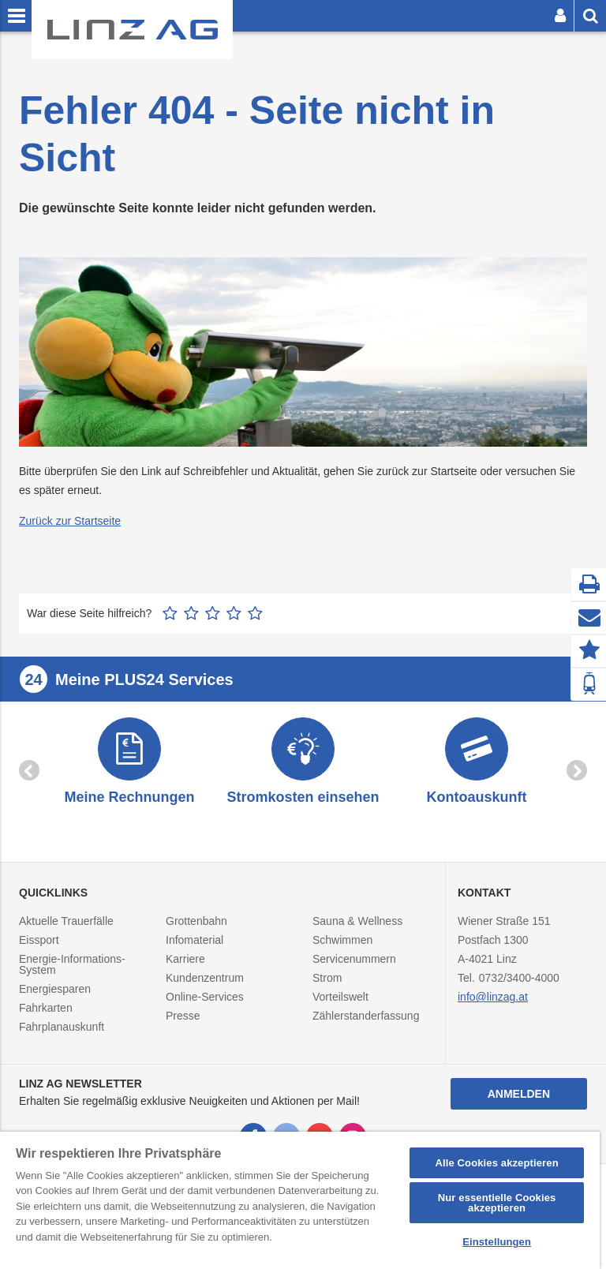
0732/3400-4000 (519, 977)
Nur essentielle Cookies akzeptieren (497, 1203)
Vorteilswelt (340, 996)
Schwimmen (342, 940)
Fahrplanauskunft (61, 1026)
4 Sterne (234, 613)
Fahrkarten (46, 1007)
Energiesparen (55, 989)
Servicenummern (354, 959)
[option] (129, 762)
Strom (327, 977)
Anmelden (519, 1093)
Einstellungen (496, 1242)
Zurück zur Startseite (70, 521)
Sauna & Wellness (357, 921)
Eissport (39, 940)
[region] (300, 1200)
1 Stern (170, 613)
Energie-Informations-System (72, 964)
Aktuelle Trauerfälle (66, 921)
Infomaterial (194, 940)
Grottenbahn (196, 921)
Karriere (185, 959)
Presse (183, 1015)
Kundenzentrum (205, 977)
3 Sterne (212, 613)
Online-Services (205, 996)
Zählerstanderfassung (365, 1015)
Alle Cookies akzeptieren (496, 1163)
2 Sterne (191, 613)
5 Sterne (255, 613)
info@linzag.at (493, 996)
